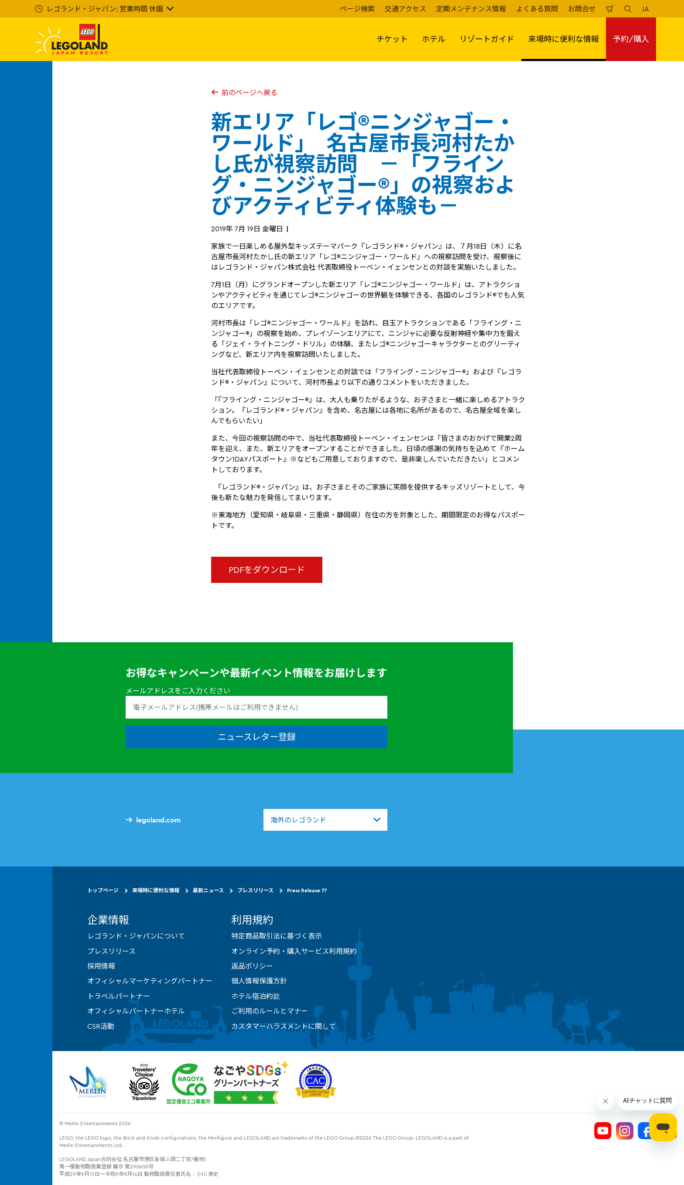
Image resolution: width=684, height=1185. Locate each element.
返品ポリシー (252, 966)
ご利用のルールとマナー (269, 1011)
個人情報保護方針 (259, 980)
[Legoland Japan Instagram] (624, 1131)
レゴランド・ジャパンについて (136, 936)
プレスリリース (255, 890)
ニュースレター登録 (257, 736)
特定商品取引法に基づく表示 (276, 936)
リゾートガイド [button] (486, 39)
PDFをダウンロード (267, 569)
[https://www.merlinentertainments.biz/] (90, 1082)
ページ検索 (357, 8)
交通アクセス (405, 8)
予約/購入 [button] (631, 39)
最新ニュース (208, 890)
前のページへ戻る (244, 92)
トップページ (103, 890)
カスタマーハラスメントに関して (283, 1026)
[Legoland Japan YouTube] (603, 1131)
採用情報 (101, 966)
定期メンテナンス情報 (471, 8)
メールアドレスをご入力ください (178, 690)
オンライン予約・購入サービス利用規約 (294, 951)
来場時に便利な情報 (155, 890)
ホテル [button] (433, 39)
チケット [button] (392, 39)
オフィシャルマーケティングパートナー (149, 980)
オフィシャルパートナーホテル (136, 1011)
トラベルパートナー (118, 996)
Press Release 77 (307, 890)
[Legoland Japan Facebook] (646, 1131)
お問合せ (582, 8)
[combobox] (325, 820)
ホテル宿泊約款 (255, 996)
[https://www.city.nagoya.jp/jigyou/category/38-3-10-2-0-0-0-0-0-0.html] (228, 1082)
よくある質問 (537, 8)
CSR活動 (100, 1026)
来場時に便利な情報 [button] (563, 39)
